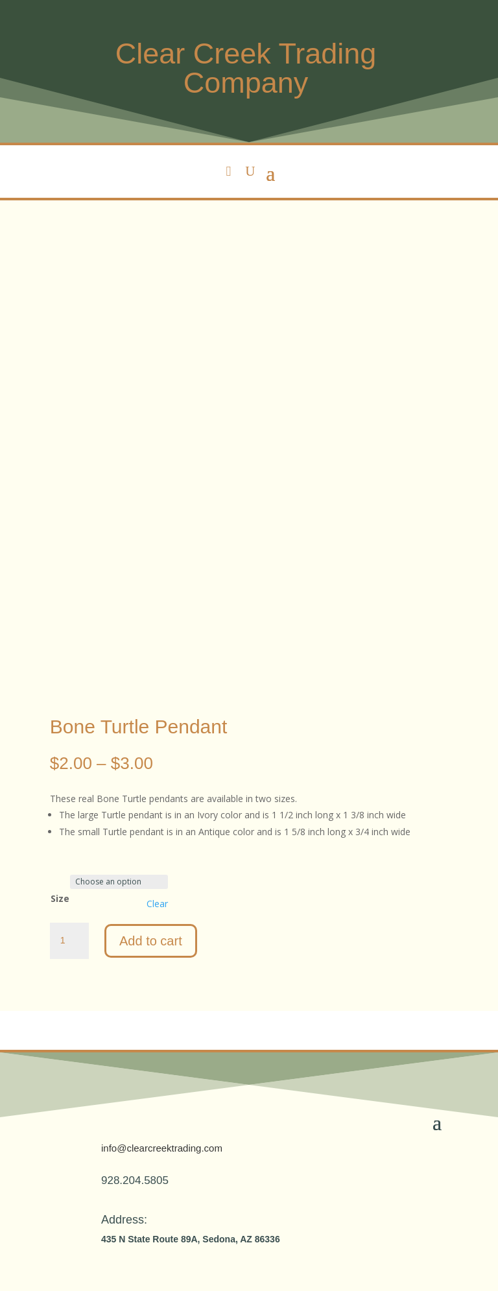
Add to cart (150, 941)
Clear (157, 904)
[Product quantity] (69, 941)
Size (60, 898)
